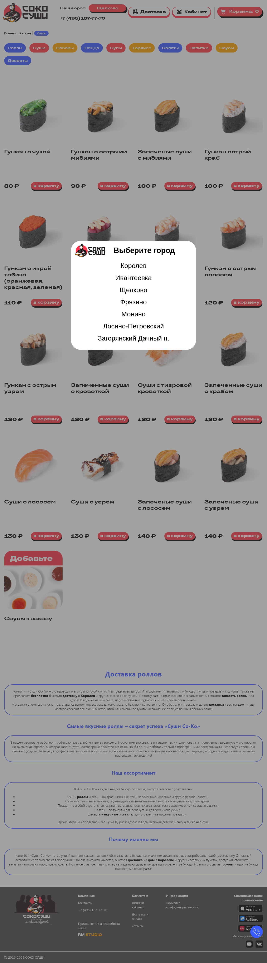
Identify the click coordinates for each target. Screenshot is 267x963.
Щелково (133, 290)
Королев (134, 265)
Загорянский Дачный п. (133, 338)
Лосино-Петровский (133, 326)
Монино (133, 314)
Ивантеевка (133, 278)
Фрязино (133, 302)
